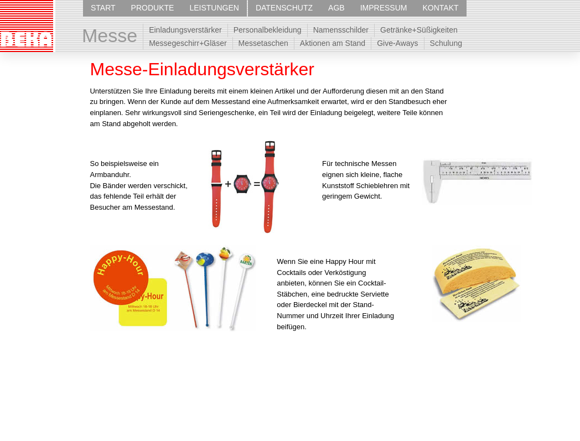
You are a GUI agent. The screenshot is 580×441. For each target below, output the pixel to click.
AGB (336, 7)
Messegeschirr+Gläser (187, 43)
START (103, 7)
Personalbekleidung (268, 29)
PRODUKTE (152, 7)
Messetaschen (263, 43)
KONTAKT (440, 7)
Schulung (446, 43)
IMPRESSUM (383, 7)
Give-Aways (397, 43)
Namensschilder (341, 29)
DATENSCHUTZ (284, 7)
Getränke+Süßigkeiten (419, 29)
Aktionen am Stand (332, 43)
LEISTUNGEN (214, 7)
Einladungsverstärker (185, 29)
